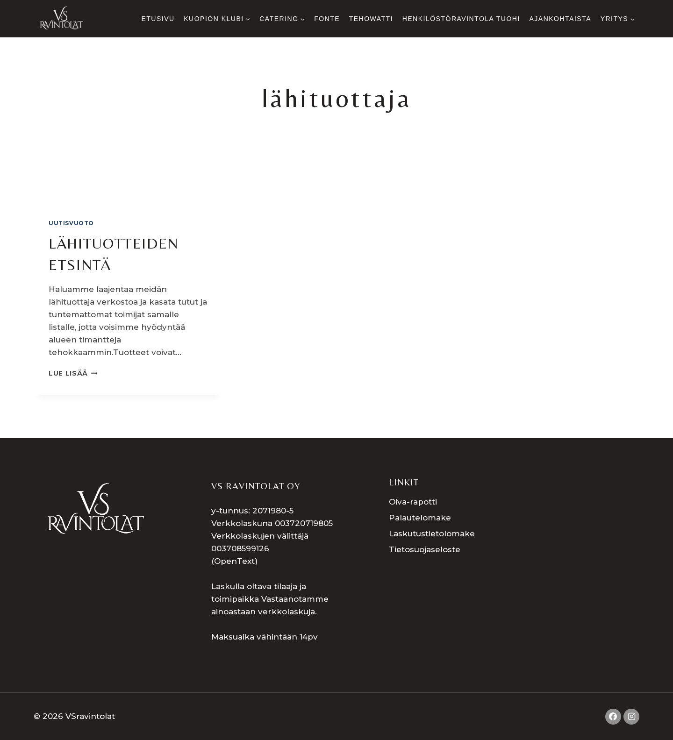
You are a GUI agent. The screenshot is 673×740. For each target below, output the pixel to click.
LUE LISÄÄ (73, 373)
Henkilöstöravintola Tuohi (461, 18)
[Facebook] (613, 717)
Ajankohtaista (560, 18)
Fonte (327, 18)
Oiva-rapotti (413, 501)
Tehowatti (371, 18)
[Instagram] (631, 717)
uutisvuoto (71, 223)
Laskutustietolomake (432, 533)
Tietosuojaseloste (424, 549)
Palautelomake (420, 517)
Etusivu (157, 18)
